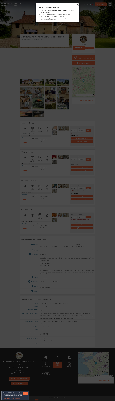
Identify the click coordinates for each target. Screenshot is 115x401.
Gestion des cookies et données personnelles (11, 398)
